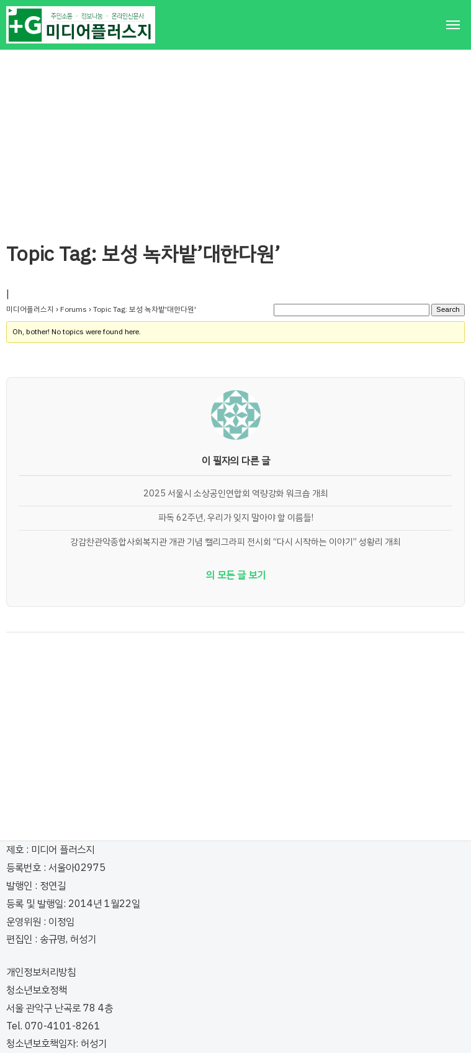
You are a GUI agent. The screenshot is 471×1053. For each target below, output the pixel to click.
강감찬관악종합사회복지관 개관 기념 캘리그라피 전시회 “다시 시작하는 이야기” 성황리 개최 (235, 542)
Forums (73, 309)
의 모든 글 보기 (236, 575)
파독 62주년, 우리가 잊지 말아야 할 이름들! (235, 517)
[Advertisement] (235, 137)
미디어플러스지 (30, 309)
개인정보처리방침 (41, 972)
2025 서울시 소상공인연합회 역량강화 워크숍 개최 (235, 493)
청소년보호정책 (36, 990)
